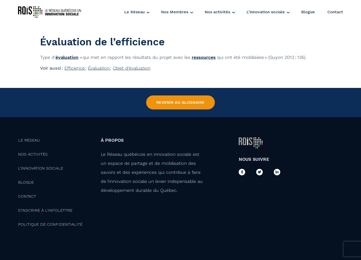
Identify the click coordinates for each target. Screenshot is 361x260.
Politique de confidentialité (50, 224)
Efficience (74, 68)
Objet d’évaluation (131, 68)
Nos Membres (174, 12)
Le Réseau (134, 12)
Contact (335, 12)
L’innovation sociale (265, 12)
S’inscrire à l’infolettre (45, 210)
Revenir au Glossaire (180, 102)
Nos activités (217, 12)
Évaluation (99, 68)
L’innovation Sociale (40, 168)
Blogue (308, 12)
